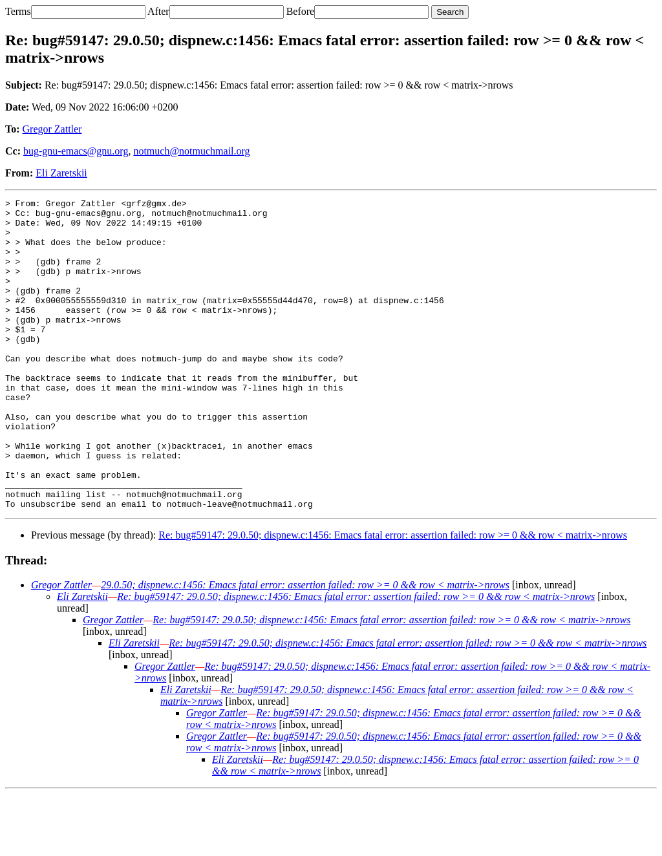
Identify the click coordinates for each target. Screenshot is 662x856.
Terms (18, 11)
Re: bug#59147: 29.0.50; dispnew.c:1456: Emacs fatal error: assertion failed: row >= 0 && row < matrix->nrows (392, 597)
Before (300, 11)
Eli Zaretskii (61, 172)
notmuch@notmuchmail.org (191, 150)
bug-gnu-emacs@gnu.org (75, 150)
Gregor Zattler (52, 128)
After (158, 11)
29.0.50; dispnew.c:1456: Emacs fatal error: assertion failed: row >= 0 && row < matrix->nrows (305, 646)
